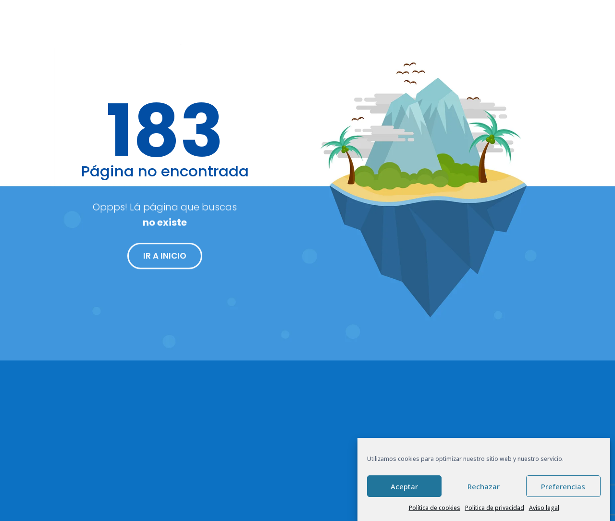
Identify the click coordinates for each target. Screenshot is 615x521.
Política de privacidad (494, 508)
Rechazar (483, 486)
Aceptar (404, 486)
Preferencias (563, 486)
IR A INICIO (164, 260)
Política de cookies (434, 508)
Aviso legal (544, 508)
